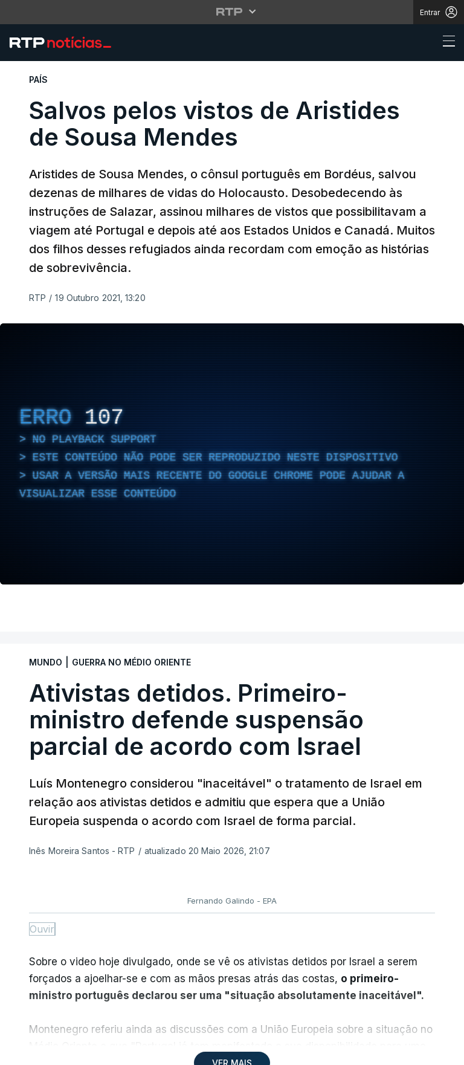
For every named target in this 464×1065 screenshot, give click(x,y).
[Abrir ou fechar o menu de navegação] (445, 43)
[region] (232, 453)
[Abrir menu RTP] (232, 11)
